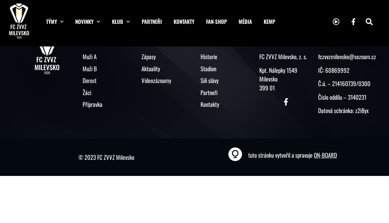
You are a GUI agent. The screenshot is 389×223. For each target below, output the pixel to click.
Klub (121, 22)
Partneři (152, 21)
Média (245, 21)
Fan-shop (216, 21)
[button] (369, 21)
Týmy (55, 22)
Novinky (87, 22)
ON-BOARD (325, 155)
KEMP (269, 21)
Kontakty (184, 21)
